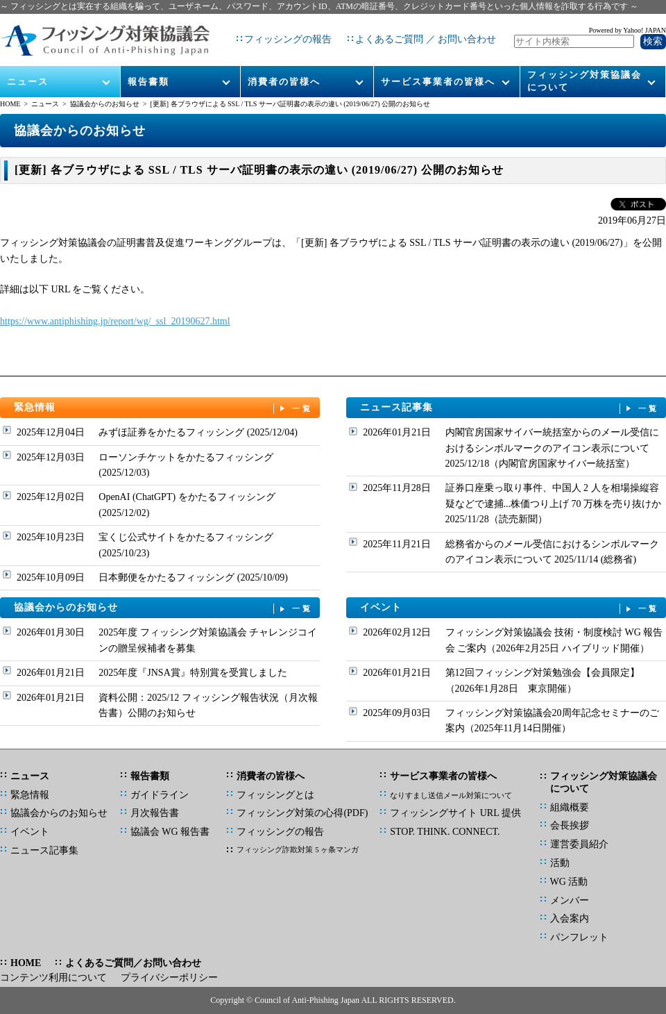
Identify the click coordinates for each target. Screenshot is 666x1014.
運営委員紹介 (579, 844)
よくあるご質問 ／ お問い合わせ (420, 34)
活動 (560, 863)
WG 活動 (569, 881)
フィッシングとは (275, 795)
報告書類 (148, 70)
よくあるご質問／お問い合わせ (133, 963)
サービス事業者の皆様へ (438, 70)
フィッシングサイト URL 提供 (455, 813)
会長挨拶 (569, 825)
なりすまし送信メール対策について (451, 795)
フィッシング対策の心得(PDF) (302, 813)
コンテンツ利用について (53, 977)
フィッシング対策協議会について (584, 70)
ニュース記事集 (510, 408)
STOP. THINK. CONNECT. (445, 831)
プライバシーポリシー (169, 977)
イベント (510, 608)
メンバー (569, 900)
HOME (10, 104)
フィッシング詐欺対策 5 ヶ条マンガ (298, 849)
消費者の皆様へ (284, 70)
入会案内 (569, 918)
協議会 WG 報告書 (170, 831)
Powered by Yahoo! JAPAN (627, 24)
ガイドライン (159, 795)
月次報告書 (154, 813)
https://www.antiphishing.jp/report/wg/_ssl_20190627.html (115, 321)
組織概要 (569, 807)
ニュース (28, 70)
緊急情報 (164, 408)
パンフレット (579, 937)
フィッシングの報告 (282, 34)
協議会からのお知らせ (104, 104)
